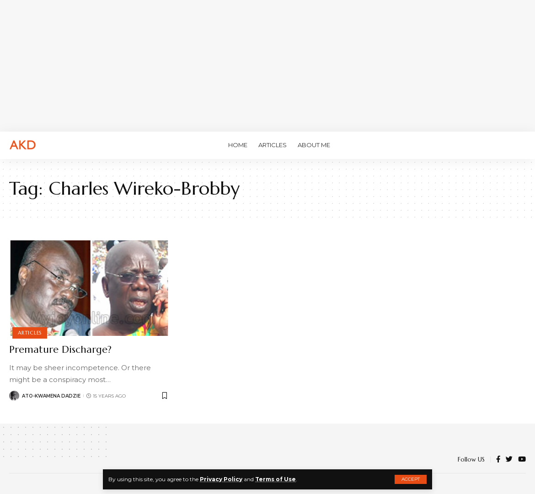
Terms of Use (275, 479)
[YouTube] (522, 459)
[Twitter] (509, 459)
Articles (30, 332)
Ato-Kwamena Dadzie (51, 396)
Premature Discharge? (60, 349)
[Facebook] (498, 459)
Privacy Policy (221, 479)
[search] (519, 145)
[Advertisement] (267, 64)
